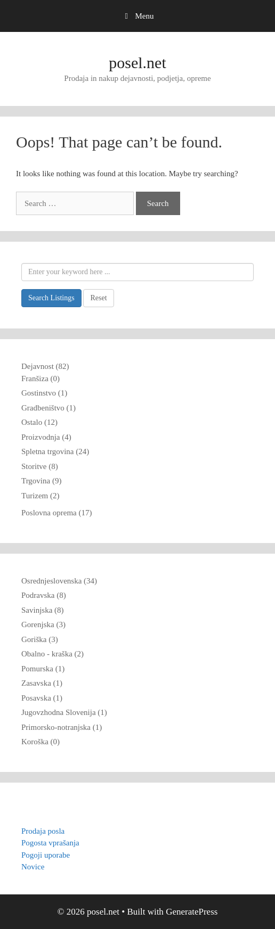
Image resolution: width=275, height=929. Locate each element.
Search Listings (51, 298)
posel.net (137, 62)
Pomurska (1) (42, 668)
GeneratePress (191, 912)
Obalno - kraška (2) (52, 654)
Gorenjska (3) (43, 624)
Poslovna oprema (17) (56, 512)
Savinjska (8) (42, 610)
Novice (32, 866)
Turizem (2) (40, 495)
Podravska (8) (43, 595)
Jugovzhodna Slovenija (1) (64, 712)
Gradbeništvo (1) (48, 408)
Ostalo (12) (39, 422)
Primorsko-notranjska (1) (61, 727)
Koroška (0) (40, 741)
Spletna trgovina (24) (55, 451)
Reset (98, 298)
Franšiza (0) (40, 378)
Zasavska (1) (41, 683)
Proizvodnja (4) (46, 437)
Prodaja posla (42, 831)
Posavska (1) (41, 698)
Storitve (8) (39, 466)
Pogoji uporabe (45, 855)
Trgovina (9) (41, 480)
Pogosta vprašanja (50, 842)
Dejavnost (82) (45, 366)
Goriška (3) (39, 639)
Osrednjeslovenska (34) (59, 581)
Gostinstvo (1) (44, 393)
